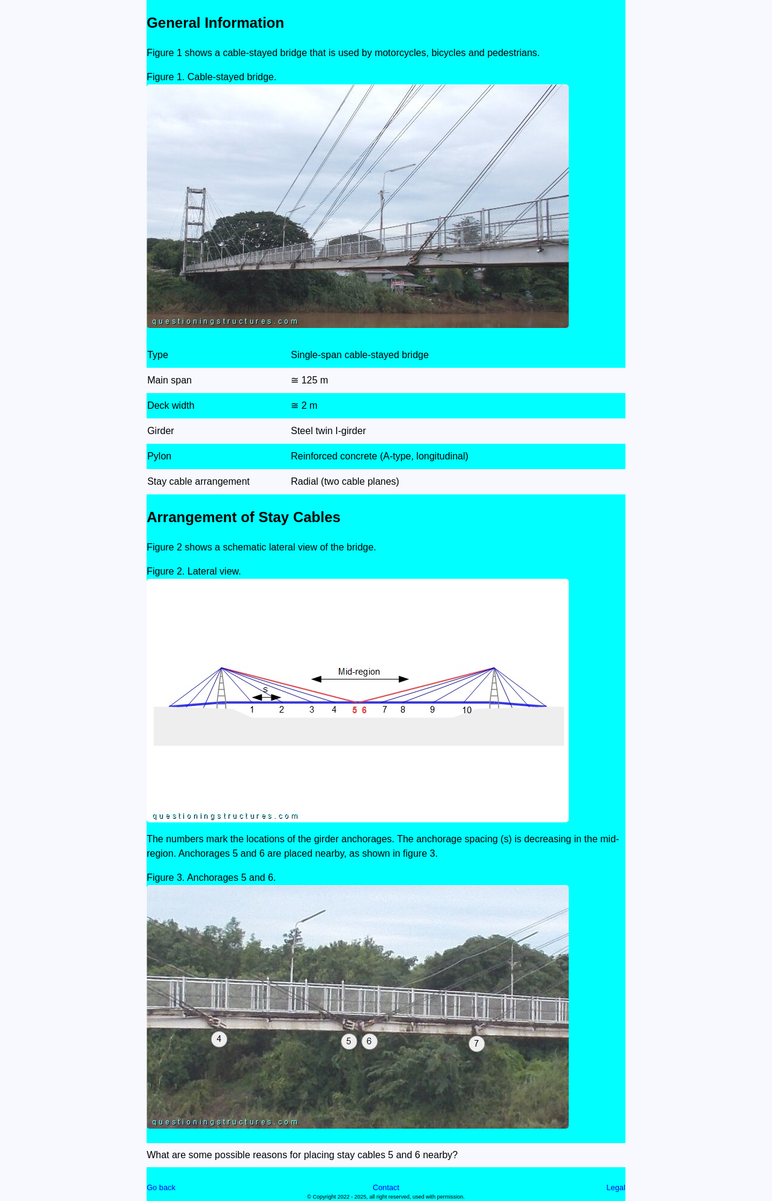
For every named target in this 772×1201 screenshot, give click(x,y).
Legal (615, 1187)
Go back (161, 1187)
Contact (386, 1187)
